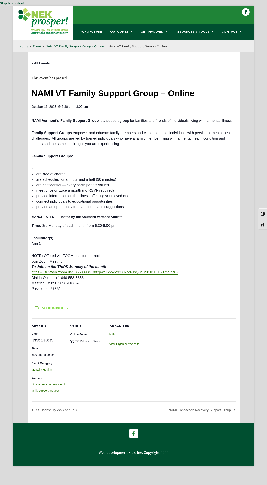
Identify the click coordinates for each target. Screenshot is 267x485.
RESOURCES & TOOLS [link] (195, 32)
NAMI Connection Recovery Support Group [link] (200, 410)
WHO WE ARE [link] (91, 31)
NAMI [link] (112, 334)
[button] (246, 12)
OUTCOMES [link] (121, 32)
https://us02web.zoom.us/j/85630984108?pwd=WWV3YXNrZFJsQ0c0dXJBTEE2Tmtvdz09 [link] (105, 272)
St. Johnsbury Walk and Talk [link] (56, 410)
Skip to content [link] (12, 3)
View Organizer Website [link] (124, 344)
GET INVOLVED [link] (154, 32)
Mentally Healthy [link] (42, 369)
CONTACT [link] (232, 32)
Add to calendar (52, 307)
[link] (43, 33)
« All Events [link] (41, 63)
